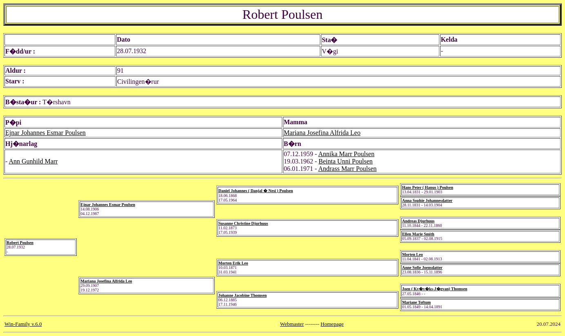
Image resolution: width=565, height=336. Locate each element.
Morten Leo (412, 254)
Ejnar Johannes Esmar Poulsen (45, 132)
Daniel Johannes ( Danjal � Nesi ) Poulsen (255, 190)
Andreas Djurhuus (418, 221)
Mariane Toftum (416, 302)
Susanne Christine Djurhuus (243, 223)
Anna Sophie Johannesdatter (427, 200)
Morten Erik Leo (233, 263)
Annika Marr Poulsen (346, 153)
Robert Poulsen (20, 242)
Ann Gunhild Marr (33, 161)
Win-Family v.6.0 (23, 324)
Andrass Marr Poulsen (347, 168)
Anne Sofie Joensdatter (422, 267)
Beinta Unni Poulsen (345, 161)
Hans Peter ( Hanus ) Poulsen (427, 187)
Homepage (331, 324)
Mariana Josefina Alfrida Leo (322, 132)
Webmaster (292, 324)
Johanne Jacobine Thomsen (242, 295)
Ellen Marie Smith (418, 234)
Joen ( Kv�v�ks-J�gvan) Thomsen (434, 289)
